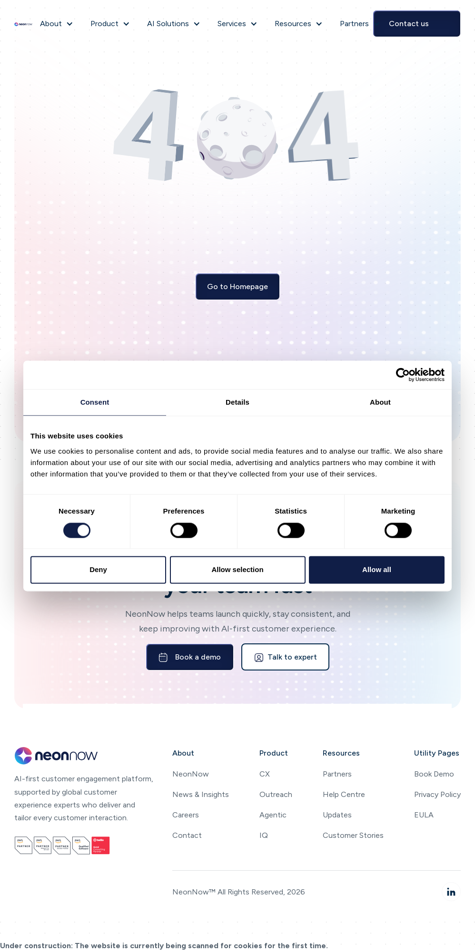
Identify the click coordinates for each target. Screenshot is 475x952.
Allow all (376, 570)
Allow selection (237, 570)
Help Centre (344, 794)
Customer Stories (353, 835)
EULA (424, 814)
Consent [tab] (94, 402)
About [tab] (380, 402)
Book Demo (434, 773)
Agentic (273, 814)
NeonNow (190, 773)
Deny (98, 570)
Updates (337, 814)
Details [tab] (237, 402)
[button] (56, 23)
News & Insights (200, 794)
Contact (187, 835)
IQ (263, 835)
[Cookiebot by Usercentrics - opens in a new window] (403, 375)
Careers (185, 814)
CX (264, 773)
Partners (337, 773)
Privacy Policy (437, 794)
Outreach (275, 794)
